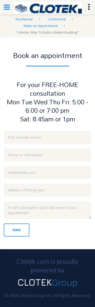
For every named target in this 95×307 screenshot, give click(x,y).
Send (16, 230)
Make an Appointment (41, 25)
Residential (24, 19)
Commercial (57, 19)
